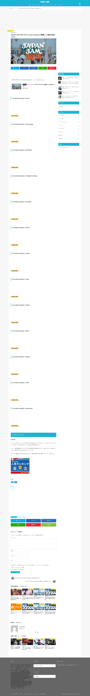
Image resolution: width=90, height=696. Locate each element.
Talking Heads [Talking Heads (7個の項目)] (13, 669)
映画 (29, 4)
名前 (12, 550)
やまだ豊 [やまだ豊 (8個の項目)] (17, 671)
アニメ (34, 4)
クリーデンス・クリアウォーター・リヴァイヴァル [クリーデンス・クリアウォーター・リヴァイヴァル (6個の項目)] (19, 674)
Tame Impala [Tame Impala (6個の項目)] (19, 669)
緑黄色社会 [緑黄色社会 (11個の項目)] (21, 688)
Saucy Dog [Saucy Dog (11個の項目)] (22, 668)
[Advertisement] (45, 20)
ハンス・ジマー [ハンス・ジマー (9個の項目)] (21, 679)
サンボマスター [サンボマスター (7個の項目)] (13, 676)
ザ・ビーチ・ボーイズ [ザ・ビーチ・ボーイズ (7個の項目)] (27, 676)
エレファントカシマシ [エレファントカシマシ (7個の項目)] (15, 673)
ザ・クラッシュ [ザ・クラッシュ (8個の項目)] (20, 676)
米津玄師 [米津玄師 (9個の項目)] (16, 688)
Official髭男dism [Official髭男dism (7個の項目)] (13, 668)
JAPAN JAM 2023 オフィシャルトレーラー (35, 64)
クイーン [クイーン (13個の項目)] (28, 673)
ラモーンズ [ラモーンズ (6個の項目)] (13, 686)
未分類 (60, 138)
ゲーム (50, 4)
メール (12, 555)
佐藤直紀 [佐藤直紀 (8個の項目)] (28, 686)
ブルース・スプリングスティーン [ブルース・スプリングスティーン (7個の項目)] (25, 681)
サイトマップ (36, 693)
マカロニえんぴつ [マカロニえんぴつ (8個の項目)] (14, 684)
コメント (13, 537)
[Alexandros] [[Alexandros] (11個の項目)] (13, 671)
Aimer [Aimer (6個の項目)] (30, 664)
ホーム (12, 693)
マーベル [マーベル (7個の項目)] (19, 684)
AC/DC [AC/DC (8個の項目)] (24, 664)
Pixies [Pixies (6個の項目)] (19, 668)
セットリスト (44, 4)
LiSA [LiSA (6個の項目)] (30, 666)
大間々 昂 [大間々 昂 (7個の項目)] (12, 688)
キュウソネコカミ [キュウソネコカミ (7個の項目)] (23, 673)
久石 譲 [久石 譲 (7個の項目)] (24, 686)
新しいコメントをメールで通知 (18, 567)
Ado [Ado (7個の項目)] (27, 664)
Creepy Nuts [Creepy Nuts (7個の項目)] (20, 666)
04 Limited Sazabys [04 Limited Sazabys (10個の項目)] (14, 664)
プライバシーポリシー (28, 693)
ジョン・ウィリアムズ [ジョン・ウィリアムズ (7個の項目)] (26, 678)
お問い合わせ (43, 693)
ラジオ (55, 4)
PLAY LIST (45, 2)
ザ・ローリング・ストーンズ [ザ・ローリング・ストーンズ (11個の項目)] (16, 678)
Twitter (37, 632)
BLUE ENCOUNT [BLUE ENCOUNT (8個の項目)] (14, 666)
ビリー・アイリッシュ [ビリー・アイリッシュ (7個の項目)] (15, 681)
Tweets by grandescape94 (63, 147)
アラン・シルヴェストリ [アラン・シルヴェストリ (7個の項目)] (24, 671)
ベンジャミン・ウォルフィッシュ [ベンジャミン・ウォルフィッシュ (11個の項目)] (26, 683)
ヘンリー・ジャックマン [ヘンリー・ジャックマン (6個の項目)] (15, 683)
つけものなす (22, 626)
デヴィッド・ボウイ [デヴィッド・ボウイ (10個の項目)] (14, 679)
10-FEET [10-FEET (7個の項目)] (20, 664)
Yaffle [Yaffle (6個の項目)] (27, 669)
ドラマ (39, 4)
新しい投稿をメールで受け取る (18, 569)
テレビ (60, 4)
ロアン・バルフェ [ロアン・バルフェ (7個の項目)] (19, 686)
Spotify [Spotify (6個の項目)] (27, 668)
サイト (12, 560)
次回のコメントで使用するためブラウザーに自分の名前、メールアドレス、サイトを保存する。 (30, 565)
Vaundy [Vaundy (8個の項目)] (23, 669)
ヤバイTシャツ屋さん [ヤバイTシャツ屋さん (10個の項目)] (26, 684)
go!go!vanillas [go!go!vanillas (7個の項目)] (25, 666)
